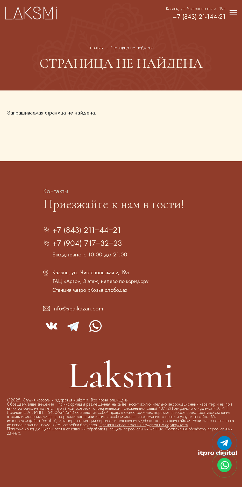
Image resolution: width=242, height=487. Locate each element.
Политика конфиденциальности (34, 429)
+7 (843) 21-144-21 (199, 16)
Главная (96, 47)
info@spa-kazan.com (77, 308)
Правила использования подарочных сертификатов (143, 425)
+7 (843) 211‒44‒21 (86, 229)
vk (51, 326)
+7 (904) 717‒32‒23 (87, 243)
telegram (73, 326)
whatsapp (95, 326)
